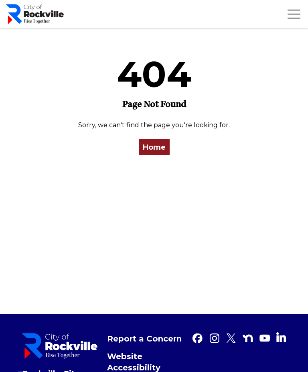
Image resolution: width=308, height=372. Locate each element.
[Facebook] (197, 338)
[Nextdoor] (248, 338)
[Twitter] (231, 338)
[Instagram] (214, 338)
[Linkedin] (281, 337)
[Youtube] (264, 338)
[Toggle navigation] (294, 14)
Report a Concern (144, 339)
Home (154, 147)
